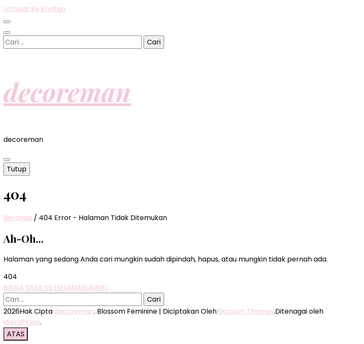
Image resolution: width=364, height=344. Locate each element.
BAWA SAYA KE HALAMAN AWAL (55, 287)
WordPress (21, 322)
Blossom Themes (245, 311)
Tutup (16, 169)
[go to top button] (15, 334)
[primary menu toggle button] (6, 159)
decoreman (67, 91)
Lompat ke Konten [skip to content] (34, 9)
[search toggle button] (6, 32)
